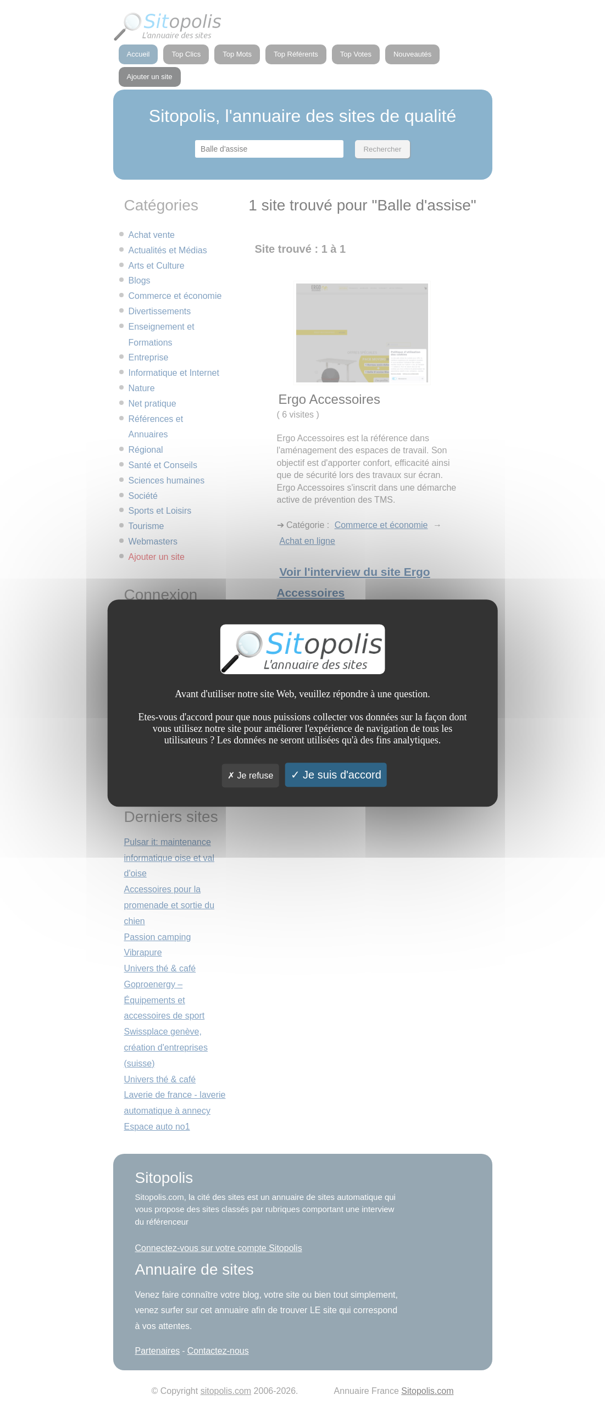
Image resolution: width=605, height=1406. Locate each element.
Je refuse (250, 775)
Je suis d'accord (336, 775)
